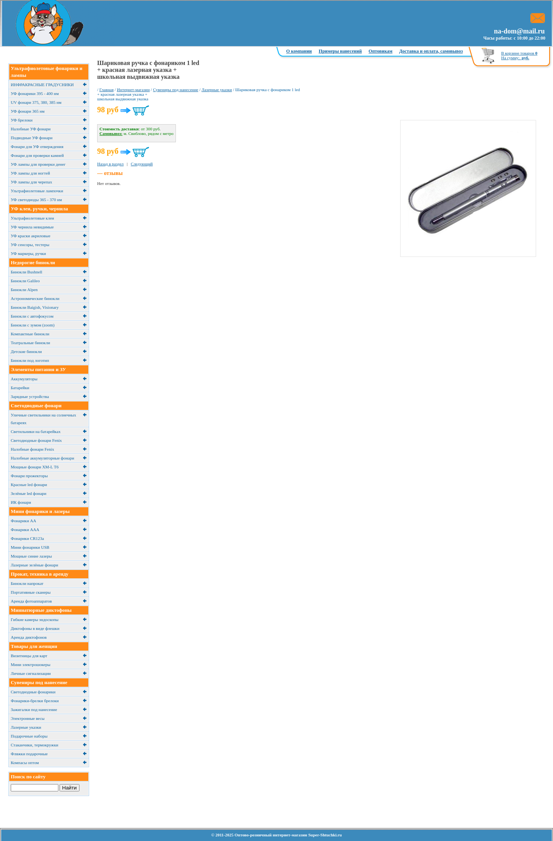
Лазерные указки (26, 727)
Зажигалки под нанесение (34, 709)
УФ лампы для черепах (31, 182)
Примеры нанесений (340, 51)
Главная (106, 89)
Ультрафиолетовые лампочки (37, 190)
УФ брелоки (22, 120)
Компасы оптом (25, 762)
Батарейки (20, 387)
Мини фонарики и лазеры (40, 511)
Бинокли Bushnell (26, 272)
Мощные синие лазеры (31, 556)
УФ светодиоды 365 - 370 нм (36, 199)
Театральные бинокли (30, 342)
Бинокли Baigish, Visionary (35, 307)
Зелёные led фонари (28, 493)
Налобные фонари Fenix (32, 449)
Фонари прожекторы (29, 475)
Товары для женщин (34, 646)
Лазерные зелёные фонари (34, 565)
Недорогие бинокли (33, 262)
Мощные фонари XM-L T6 (34, 467)
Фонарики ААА (25, 529)
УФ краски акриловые (30, 235)
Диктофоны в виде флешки (35, 628)
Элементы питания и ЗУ (38, 369)
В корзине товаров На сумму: (519, 55)
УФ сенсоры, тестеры (30, 244)
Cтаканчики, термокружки (34, 745)
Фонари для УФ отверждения (37, 146)
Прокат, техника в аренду (39, 574)
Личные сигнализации (31, 673)
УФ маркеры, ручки (28, 253)
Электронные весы (28, 718)
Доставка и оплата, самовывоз (431, 51)
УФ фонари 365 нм (28, 111)
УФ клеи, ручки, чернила (39, 208)
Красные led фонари (29, 484)
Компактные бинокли (30, 333)
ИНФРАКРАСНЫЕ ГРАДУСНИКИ (42, 84)
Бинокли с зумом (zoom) (33, 325)
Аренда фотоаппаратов (31, 601)
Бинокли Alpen (24, 289)
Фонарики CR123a (27, 538)
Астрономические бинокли (35, 298)
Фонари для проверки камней (37, 155)
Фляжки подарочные (29, 753)
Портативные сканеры (31, 592)
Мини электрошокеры (30, 664)
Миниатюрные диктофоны (41, 610)
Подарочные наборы (29, 736)
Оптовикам (380, 51)
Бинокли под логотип (30, 360)
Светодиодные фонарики (33, 691)
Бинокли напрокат (27, 583)
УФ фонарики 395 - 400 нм (35, 93)
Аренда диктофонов (29, 637)
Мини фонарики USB (30, 547)
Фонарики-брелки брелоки (35, 700)
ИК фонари (21, 502)
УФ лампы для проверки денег (38, 164)
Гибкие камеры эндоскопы (34, 619)
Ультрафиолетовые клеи (32, 218)
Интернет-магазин (133, 89)
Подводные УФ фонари (32, 137)
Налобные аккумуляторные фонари (42, 458)
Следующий (142, 164)
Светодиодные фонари (36, 405)
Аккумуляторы (24, 378)
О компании (299, 51)
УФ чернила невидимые (32, 227)
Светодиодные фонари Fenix (36, 440)
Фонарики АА (23, 520)
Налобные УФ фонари (31, 129)
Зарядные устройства (30, 396)
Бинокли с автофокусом (32, 316)
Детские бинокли (26, 351)
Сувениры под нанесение (39, 682)
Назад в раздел (110, 164)
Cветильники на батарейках (36, 431)
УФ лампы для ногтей (30, 173)
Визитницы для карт (29, 655)
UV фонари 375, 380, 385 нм (36, 102)
